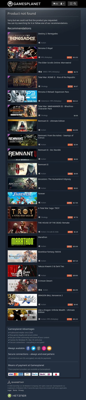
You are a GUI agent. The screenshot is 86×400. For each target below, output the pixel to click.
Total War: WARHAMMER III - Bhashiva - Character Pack (56, 107)
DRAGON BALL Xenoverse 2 (50, 295)
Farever (41, 193)
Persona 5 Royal (45, 48)
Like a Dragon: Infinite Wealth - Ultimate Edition (56, 311)
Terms (15, 390)
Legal (9, 390)
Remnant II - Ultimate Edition (51, 121)
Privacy (21, 390)
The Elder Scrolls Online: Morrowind (54, 62)
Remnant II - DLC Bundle (49, 150)
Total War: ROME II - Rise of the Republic (56, 77)
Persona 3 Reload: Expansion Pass (53, 92)
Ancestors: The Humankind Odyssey (54, 179)
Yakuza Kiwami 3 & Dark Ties (51, 266)
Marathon (42, 237)
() (55, 3)
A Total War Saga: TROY (48, 208)
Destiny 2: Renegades (48, 33)
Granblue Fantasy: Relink (49, 251)
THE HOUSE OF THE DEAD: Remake (53, 222)
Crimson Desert (45, 280)
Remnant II (43, 164)
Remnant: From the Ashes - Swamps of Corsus (55, 136)
